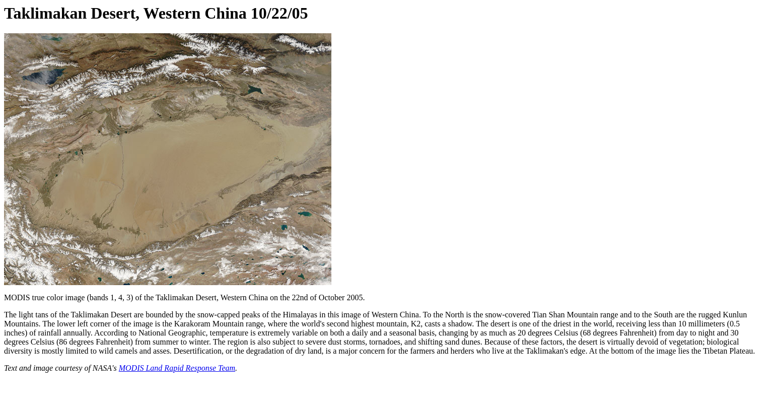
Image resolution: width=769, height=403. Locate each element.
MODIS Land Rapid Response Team (177, 368)
